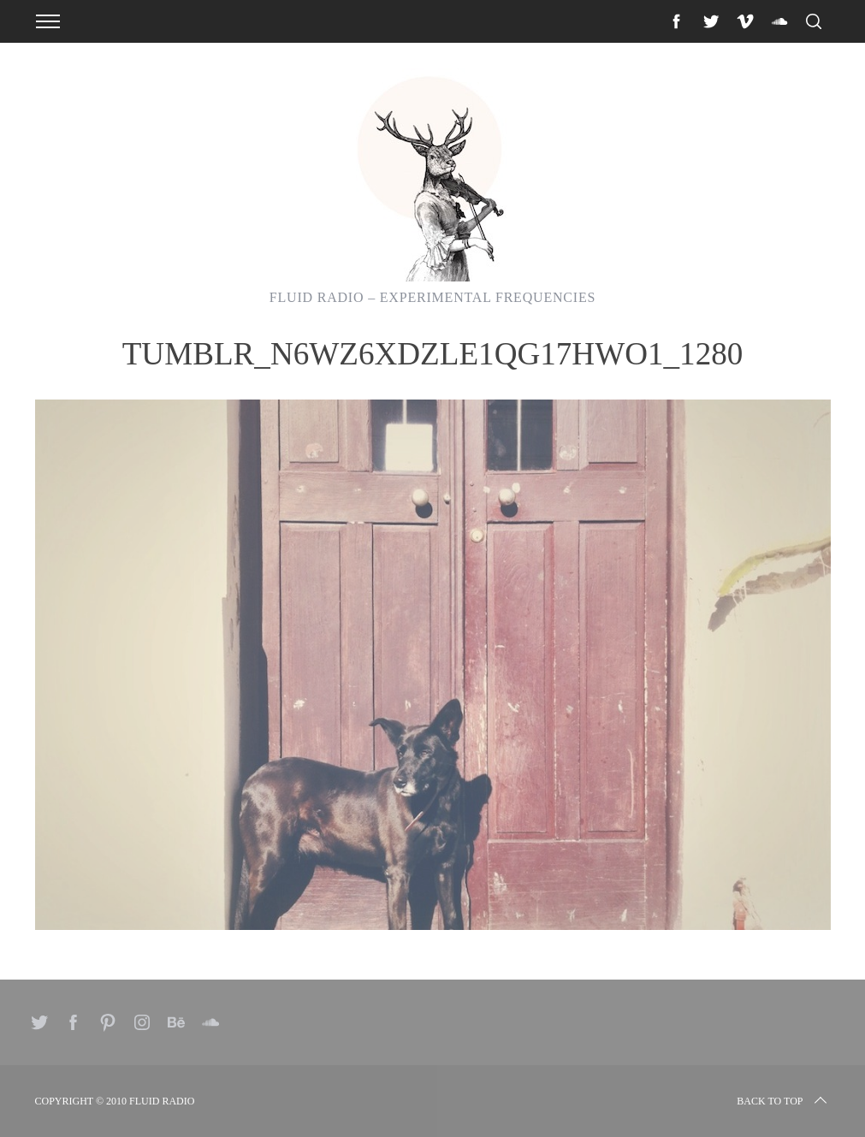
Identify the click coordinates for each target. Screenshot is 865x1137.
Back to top (783, 1101)
